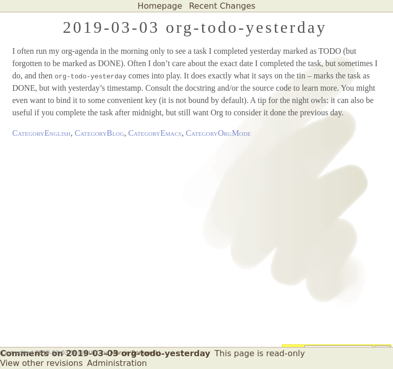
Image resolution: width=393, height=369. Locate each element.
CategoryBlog (99, 133)
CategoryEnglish (41, 133)
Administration (117, 363)
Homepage (160, 6)
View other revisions (41, 363)
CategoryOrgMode (218, 133)
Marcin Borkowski (135, 353)
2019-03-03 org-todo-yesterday (195, 27)
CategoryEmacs (155, 133)
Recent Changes (222, 6)
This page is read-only (259, 353)
